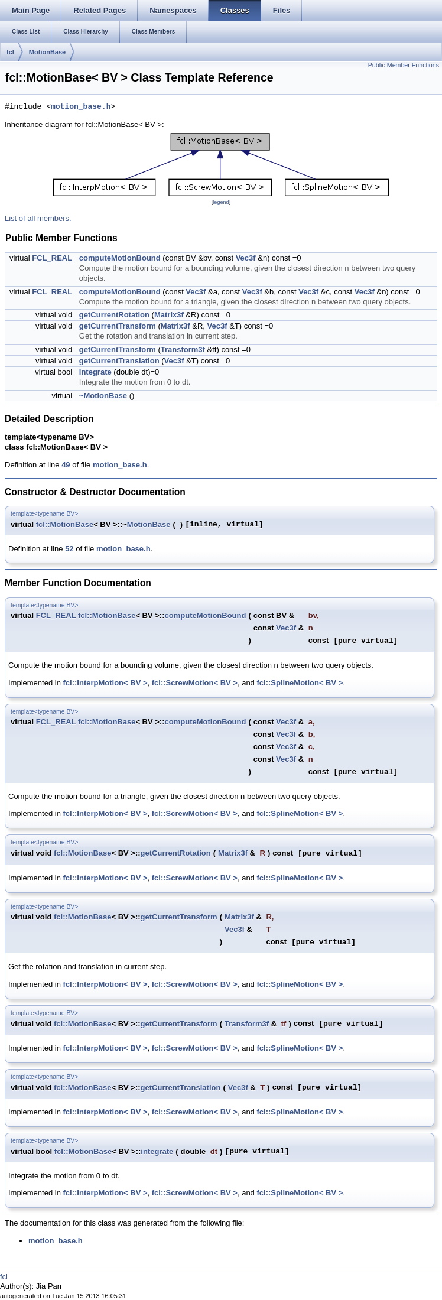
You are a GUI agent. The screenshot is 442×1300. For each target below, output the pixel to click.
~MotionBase (103, 395)
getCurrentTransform (117, 325)
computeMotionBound (120, 258)
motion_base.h (80, 107)
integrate (95, 372)
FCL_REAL (52, 258)
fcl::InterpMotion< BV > (105, 682)
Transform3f (183, 349)
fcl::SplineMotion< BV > (299, 682)
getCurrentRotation (114, 314)
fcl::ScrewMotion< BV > (195, 682)
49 (65, 464)
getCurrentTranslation (119, 360)
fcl (10, 52)
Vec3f (246, 258)
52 (69, 548)
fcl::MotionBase (65, 524)
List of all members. (38, 218)
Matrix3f (169, 314)
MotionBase (47, 52)
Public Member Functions (403, 65)
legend (221, 202)
